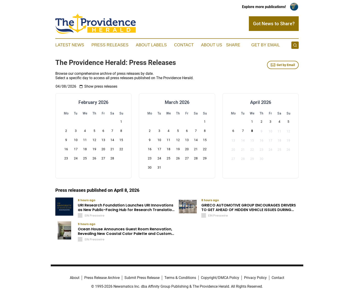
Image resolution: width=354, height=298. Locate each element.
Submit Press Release (142, 278)
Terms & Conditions (180, 278)
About (74, 278)
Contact (184, 45)
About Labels (151, 45)
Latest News (69, 45)
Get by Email (283, 65)
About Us (211, 45)
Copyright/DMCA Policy (220, 278)
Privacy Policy (255, 278)
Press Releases (109, 45)
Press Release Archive (102, 278)
